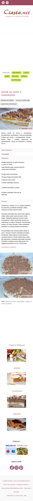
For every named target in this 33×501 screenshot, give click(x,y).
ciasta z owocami (22, 100)
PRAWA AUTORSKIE (22, 484)
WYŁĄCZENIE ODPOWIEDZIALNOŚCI (12, 488)
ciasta (26, 72)
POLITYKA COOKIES (9, 484)
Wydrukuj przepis (8, 247)
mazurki (15, 76)
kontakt (16, 492)
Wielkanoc (16, 72)
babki (7, 76)
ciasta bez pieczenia (9, 104)
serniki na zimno (7, 100)
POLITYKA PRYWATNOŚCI (21, 481)
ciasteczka (16, 80)
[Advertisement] (16, 50)
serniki (24, 76)
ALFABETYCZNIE (7, 481)
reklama (27, 488)
